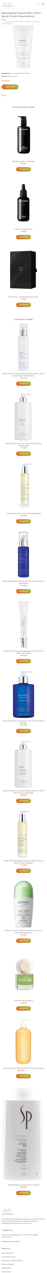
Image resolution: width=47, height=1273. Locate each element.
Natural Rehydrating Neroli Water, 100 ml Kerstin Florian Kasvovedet (23, 582)
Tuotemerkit (15, 73)
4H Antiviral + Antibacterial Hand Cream (23, 297)
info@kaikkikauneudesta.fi (11, 1241)
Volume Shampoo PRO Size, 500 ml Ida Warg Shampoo (23, 1068)
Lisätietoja (10, 87)
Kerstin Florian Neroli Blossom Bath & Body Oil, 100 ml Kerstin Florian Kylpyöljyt (23, 862)
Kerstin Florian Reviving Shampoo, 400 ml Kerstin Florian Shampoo (23, 722)
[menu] (43, 4)
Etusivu (4, 19)
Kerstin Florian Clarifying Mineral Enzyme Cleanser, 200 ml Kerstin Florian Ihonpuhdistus (23, 375)
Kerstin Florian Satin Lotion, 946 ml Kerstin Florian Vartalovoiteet (23, 444)
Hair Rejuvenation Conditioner (23, 161)
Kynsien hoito (6, 1268)
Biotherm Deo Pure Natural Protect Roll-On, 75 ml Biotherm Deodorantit (23, 932)
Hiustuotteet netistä (8, 1257)
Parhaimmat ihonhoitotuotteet (12, 1260)
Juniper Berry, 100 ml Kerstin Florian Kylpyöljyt (23, 513)
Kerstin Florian (25, 73)
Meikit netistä (6, 1272)
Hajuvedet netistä (8, 1253)
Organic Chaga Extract (23, 229)
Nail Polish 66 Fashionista (23, 1000)
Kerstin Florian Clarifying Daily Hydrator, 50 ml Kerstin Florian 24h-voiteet (23, 652)
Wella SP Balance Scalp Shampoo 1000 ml (23, 1185)
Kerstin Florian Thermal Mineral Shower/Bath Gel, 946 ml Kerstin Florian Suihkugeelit (23, 792)
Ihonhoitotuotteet (8, 1264)
